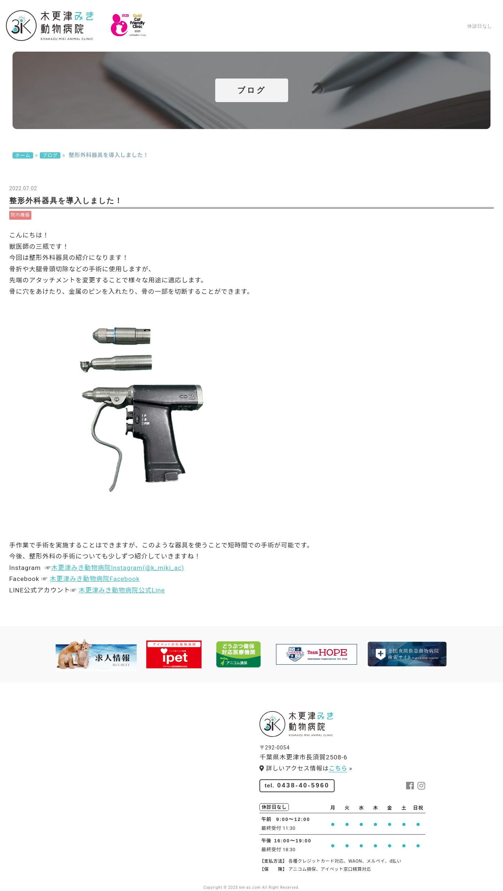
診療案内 (208, 40)
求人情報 (323, 40)
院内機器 (20, 214)
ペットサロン (364, 40)
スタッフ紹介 (283, 40)
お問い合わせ (472, 40)
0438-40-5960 (456, 13)
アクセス (404, 40)
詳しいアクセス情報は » (305, 768)
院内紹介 (242, 40)
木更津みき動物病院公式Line (122, 590)
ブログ (434, 40)
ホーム (178, 40)
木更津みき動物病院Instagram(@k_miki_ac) (117, 567)
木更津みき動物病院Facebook (95, 578)
